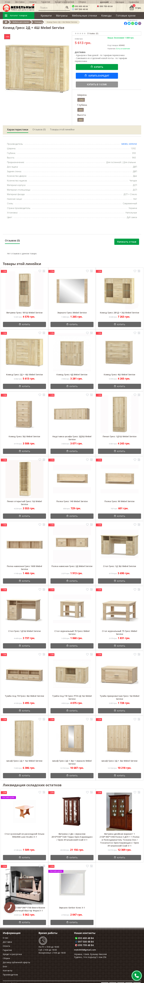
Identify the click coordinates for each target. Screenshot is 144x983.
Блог (5, 966)
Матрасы (62, 15)
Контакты (7, 970)
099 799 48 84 (104, 6)
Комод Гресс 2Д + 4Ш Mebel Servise (24, 374)
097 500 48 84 (80, 9)
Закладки (119, 2)
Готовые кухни (125, 15)
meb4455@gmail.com (85, 949)
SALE (44, 22)
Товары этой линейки (62, 129)
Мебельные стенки (84, 15)
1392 (81, 99)
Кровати (46, 15)
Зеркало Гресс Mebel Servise (72, 312)
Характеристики (17, 129)
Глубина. (82, 104)
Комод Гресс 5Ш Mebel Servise (24, 436)
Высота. (81, 114)
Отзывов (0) (39, 129)
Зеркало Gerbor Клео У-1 (72, 907)
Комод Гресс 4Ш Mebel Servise (119, 374)
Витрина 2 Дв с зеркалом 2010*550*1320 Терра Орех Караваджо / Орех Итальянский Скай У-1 (72, 837)
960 (80, 119)
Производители (10, 974)
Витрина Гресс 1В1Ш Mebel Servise (24, 312)
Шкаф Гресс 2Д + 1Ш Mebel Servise (24, 760)
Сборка (6, 958)
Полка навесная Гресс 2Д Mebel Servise (71, 566)
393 (80, 109)
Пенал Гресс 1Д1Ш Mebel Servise (119, 436)
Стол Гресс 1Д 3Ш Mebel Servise (119, 566)
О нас (5, 937)
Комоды (106, 15)
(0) (97, 33)
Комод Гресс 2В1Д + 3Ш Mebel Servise (119, 312)
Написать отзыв (126, 241)
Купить (98, 67)
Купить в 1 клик (97, 84)
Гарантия (7, 950)
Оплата (6, 946)
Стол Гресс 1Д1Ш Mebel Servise (24, 631)
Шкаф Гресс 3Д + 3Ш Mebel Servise (120, 760)
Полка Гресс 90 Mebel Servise (119, 501)
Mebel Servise (129, 143)
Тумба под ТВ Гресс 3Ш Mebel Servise (24, 696)
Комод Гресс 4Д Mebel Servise (72, 374)
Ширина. (82, 94)
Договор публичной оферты (16, 962)
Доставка (7, 942)
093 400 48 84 (80, 6)
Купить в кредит (98, 75)
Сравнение (134, 2)
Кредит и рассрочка (12, 954)
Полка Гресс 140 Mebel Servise (72, 501)
